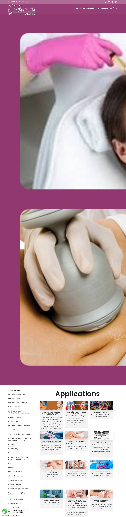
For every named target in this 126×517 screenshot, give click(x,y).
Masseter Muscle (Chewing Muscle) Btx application (18, 459)
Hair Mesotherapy (14, 399)
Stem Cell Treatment (15, 477)
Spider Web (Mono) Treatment (19, 427)
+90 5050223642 (14, 2)
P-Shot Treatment (14, 408)
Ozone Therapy (13, 431)
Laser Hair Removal (15, 473)
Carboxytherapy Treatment (18, 490)
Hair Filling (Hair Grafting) (17, 404)
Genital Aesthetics (15, 504)
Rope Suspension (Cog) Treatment (16, 495)
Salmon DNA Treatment (16, 395)
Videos (85, 8)
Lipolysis (11, 469)
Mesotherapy (13, 450)
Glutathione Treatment (16, 500)
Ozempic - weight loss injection (19, 435)
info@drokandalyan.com (30, 2)
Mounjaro (11, 445)
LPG (9, 464)
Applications (74, 8)
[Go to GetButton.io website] (5, 515)
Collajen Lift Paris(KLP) (16, 481)
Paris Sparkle (13, 422)
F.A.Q (92, 8)
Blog (109, 8)
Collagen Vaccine (14, 485)
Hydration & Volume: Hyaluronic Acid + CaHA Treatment (19, 440)
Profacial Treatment (15, 418)
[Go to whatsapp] (4, 511)
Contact (100, 8)
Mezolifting (12, 454)
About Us (62, 8)
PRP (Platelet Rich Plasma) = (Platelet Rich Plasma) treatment (20, 413)
